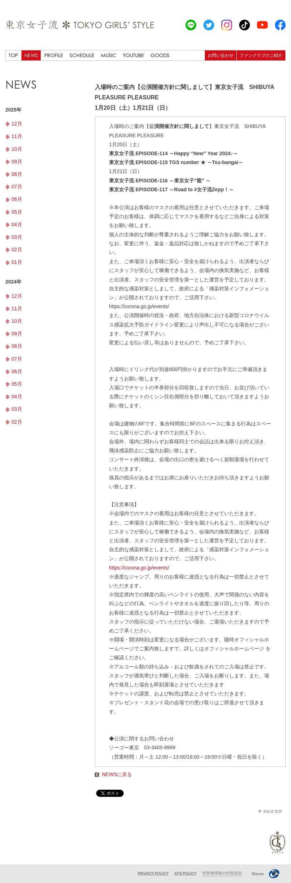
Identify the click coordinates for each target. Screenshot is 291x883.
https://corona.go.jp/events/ (139, 568)
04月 (13, 224)
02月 (13, 249)
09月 (13, 161)
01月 (13, 262)
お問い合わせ (220, 55)
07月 (13, 186)
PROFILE (53, 55)
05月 (13, 212)
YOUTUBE (133, 55)
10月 (13, 149)
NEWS (31, 55)
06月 (13, 199)
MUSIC (108, 55)
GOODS (160, 55)
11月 (13, 136)
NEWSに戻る (113, 774)
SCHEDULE (82, 55)
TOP (13, 55)
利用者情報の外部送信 (222, 873)
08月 (13, 174)
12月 (13, 124)
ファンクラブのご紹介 (261, 55)
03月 (13, 237)
